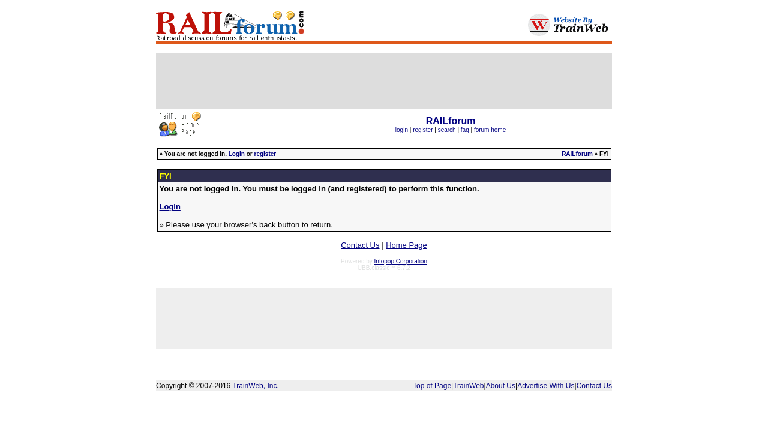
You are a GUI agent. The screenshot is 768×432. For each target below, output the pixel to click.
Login (237, 154)
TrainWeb (468, 386)
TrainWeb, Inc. (255, 386)
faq (465, 130)
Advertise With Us (545, 386)
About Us (500, 386)
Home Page (406, 245)
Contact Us (360, 245)
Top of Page (432, 386)
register (423, 130)
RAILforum (577, 154)
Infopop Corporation (400, 261)
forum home (490, 130)
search (447, 130)
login (401, 130)
